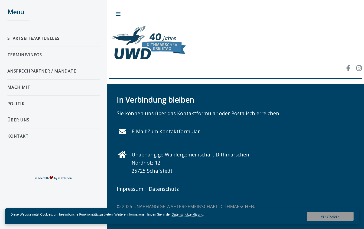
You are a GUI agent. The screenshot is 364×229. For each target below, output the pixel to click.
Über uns (18, 120)
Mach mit (18, 87)
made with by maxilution (53, 178)
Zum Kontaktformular (173, 131)
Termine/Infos (24, 54)
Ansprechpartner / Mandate (41, 71)
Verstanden (330, 216)
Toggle (118, 14)
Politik (16, 103)
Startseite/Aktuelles (33, 38)
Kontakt (18, 136)
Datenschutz (164, 188)
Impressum (130, 188)
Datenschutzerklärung (187, 214)
